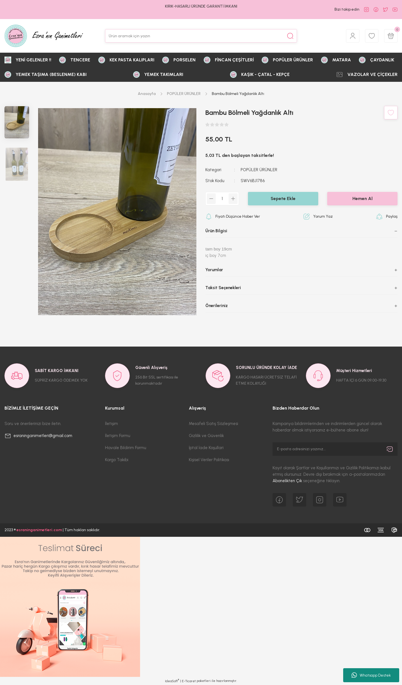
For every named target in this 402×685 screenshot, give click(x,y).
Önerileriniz (216, 305)
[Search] (201, 36)
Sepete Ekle (283, 198)
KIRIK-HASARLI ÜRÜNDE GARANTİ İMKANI (201, 6)
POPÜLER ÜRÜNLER (259, 169)
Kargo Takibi (116, 459)
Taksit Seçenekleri (223, 287)
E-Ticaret (189, 681)
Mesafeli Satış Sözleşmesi (213, 423)
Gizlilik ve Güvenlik (206, 435)
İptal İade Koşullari (206, 447)
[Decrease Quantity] (211, 198)
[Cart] (391, 36)
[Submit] (390, 449)
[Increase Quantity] (233, 198)
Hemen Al (362, 198)
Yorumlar (214, 269)
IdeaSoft (172, 681)
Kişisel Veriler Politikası (209, 459)
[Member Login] (352, 36)
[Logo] (43, 36)
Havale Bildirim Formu (125, 447)
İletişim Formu (117, 435)
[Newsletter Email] (335, 449)
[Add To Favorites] (391, 112)
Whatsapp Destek (371, 675)
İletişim (111, 423)
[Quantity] (222, 198)
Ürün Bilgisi (216, 230)
